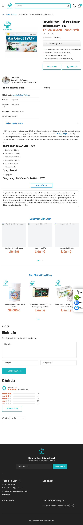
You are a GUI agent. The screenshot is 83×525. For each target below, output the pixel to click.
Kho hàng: (6, 491)
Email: (4, 488)
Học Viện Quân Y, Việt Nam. (21, 95)
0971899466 (11, 484)
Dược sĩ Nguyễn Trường (19, 80)
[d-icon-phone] (74, 6)
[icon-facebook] (44, 34)
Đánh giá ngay (12, 409)
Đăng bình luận (13, 371)
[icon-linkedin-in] (52, 34)
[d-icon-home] (3, 14)
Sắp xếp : (5, 418)
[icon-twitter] (48, 34)
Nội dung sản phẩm (14, 123)
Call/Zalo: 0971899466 (49, 505)
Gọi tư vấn (73, 66)
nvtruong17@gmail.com (14, 488)
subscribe (60, 466)
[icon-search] (68, 5)
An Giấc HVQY (62, 134)
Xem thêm (40, 185)
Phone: (4, 484)
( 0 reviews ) (57, 37)
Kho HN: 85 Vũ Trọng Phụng (18, 491)
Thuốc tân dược (11, 14)
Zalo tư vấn (52, 66)
